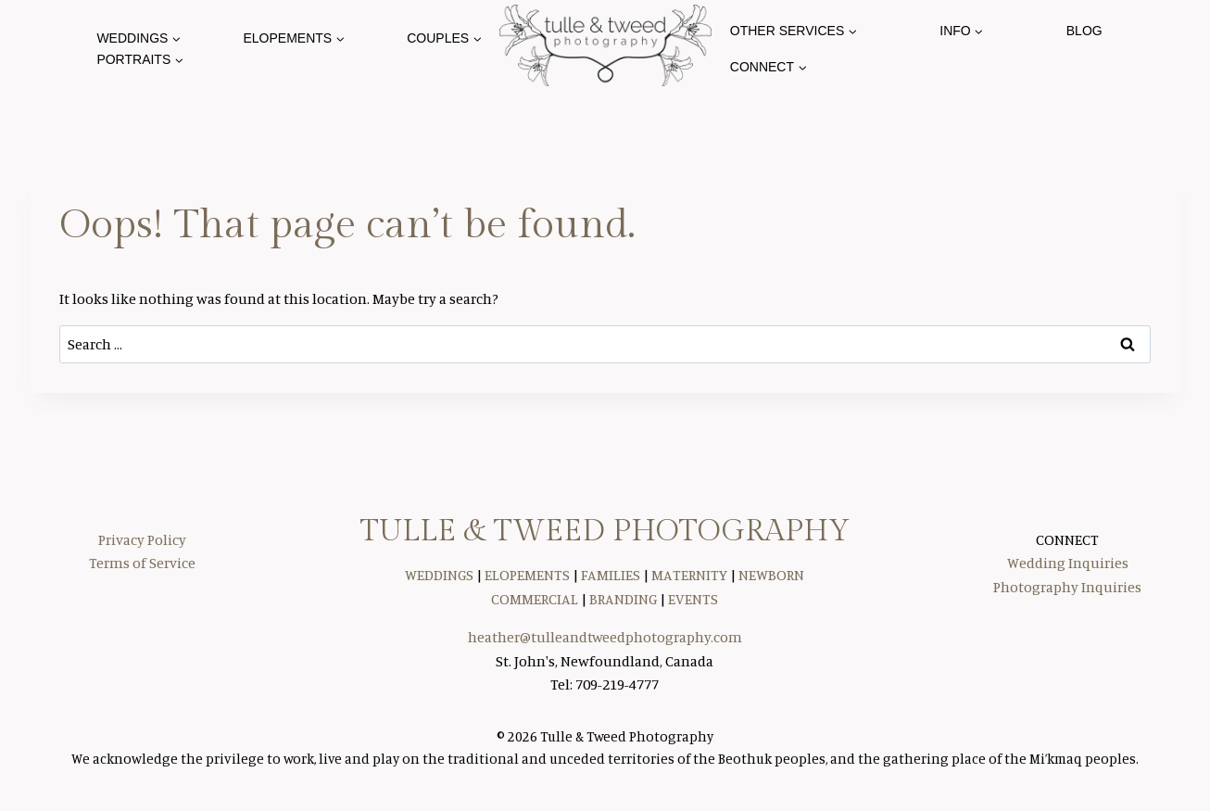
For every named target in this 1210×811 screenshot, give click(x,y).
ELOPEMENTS (527, 574)
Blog (1084, 30)
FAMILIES (610, 574)
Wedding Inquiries (1067, 562)
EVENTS (693, 598)
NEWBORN (771, 574)
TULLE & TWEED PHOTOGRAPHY (605, 531)
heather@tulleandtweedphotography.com (605, 636)
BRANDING (623, 598)
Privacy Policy (142, 539)
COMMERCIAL (534, 598)
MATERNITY (689, 574)
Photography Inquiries (1067, 586)
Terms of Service (142, 562)
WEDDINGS (439, 574)
